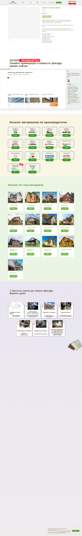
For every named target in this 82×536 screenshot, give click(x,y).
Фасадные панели (30, 205)
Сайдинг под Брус (64, 205)
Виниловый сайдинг (14, 205)
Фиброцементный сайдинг (66, 249)
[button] (72, 3)
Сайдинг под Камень (48, 227)
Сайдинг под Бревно (48, 205)
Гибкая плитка (13, 272)
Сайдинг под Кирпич (31, 227)
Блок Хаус (12, 227)
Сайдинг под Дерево (65, 227)
